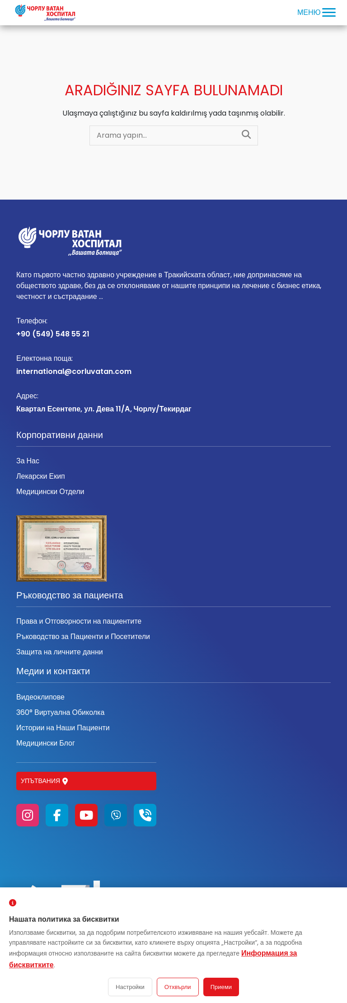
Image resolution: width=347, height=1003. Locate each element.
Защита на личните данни (59, 652)
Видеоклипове (40, 697)
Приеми (221, 987)
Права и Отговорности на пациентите (78, 621)
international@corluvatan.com (173, 365)
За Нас (27, 461)
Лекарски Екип (40, 476)
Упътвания (44, 780)
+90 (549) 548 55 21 (173, 327)
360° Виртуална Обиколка (60, 712)
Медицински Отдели (50, 491)
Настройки (130, 987)
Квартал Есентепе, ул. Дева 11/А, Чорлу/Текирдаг (173, 402)
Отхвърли (177, 987)
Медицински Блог (45, 743)
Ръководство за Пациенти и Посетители (83, 636)
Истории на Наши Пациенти (63, 728)
